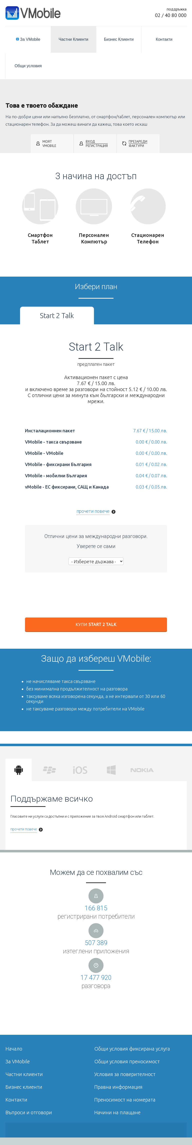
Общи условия (28, 66)
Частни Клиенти (73, 39)
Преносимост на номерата (125, 1100)
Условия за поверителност (125, 1074)
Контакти (164, 39)
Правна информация (118, 1087)
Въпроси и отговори (29, 1112)
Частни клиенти (24, 1074)
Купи (96, 624)
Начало (14, 1049)
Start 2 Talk (57, 315)
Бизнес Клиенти (119, 39)
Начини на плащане (117, 1112)
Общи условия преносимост (127, 1061)
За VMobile (28, 39)
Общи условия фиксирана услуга (132, 1049)
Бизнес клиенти (24, 1087)
